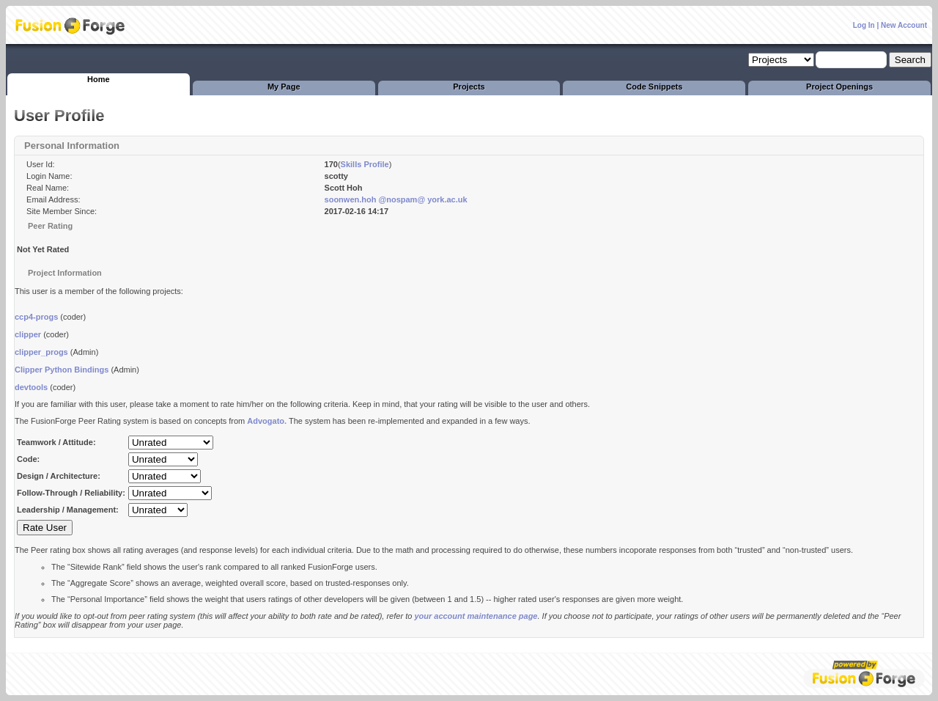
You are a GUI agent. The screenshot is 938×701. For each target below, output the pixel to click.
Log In (864, 25)
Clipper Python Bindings (61, 369)
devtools (31, 387)
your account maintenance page (475, 616)
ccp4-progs (36, 316)
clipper (28, 334)
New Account (904, 25)
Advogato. (267, 420)
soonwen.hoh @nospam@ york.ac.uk (396, 199)
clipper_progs (41, 352)
